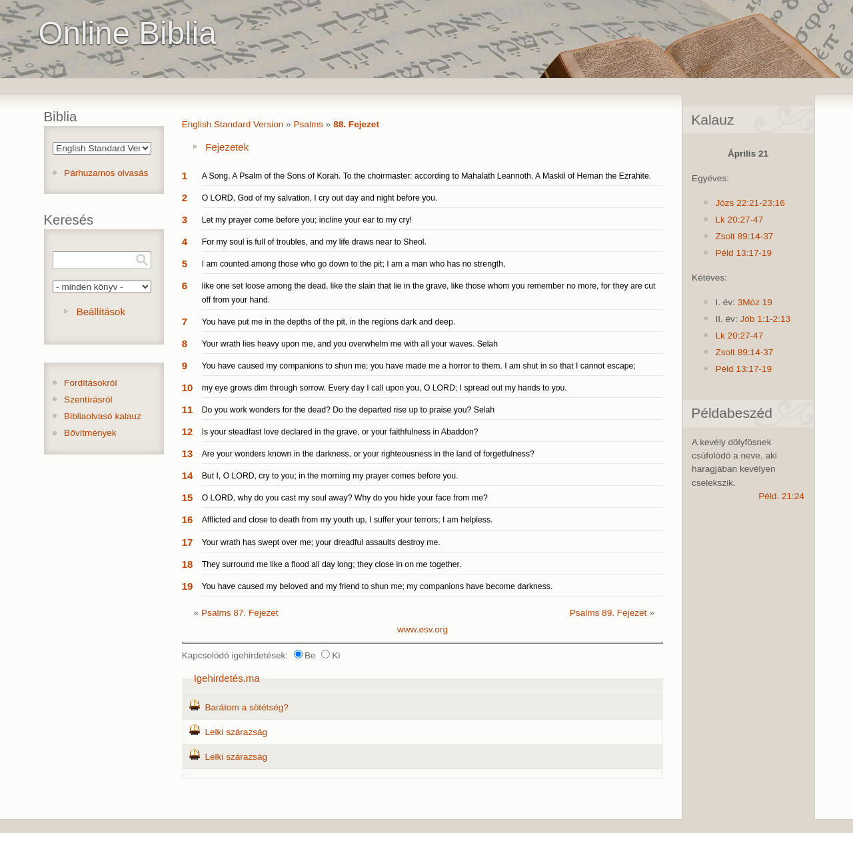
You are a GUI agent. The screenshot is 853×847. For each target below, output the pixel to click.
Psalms (308, 124)
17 (187, 542)
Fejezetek (227, 147)
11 (187, 409)
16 (187, 519)
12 (187, 431)
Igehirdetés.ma (227, 678)
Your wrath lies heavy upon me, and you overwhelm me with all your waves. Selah (350, 344)
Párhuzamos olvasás (106, 173)
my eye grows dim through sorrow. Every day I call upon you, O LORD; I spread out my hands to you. (384, 388)
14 (187, 475)
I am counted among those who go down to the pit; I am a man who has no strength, (354, 264)
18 (187, 564)
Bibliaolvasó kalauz (102, 416)
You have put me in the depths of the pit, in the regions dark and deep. (328, 322)
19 (187, 586)
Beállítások (101, 311)
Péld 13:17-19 (743, 253)
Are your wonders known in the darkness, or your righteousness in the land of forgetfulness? (368, 453)
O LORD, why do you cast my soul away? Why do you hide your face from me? (345, 497)
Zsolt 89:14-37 (744, 236)
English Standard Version (233, 124)
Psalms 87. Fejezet (240, 613)
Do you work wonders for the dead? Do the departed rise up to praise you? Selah (348, 410)
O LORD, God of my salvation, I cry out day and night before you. (320, 198)
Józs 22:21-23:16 (749, 203)
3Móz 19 (755, 302)
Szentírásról (88, 400)
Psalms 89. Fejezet (608, 613)
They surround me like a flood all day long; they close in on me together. (332, 564)
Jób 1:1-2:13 (765, 319)
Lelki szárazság (236, 732)
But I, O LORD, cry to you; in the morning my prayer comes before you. (330, 475)
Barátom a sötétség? (246, 707)
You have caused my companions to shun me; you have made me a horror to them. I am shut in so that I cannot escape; (419, 366)
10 (187, 387)
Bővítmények (90, 433)
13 (187, 453)
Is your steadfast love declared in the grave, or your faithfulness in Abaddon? (340, 431)
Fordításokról (90, 383)
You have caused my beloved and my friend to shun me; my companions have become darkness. (377, 586)
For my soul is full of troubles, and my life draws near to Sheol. (314, 242)
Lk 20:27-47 (739, 220)
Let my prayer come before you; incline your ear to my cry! (307, 220)
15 (187, 497)
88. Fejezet (356, 124)
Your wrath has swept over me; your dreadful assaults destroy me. (321, 542)
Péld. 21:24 (781, 496)
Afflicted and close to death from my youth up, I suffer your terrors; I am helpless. (347, 519)
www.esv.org (422, 629)
